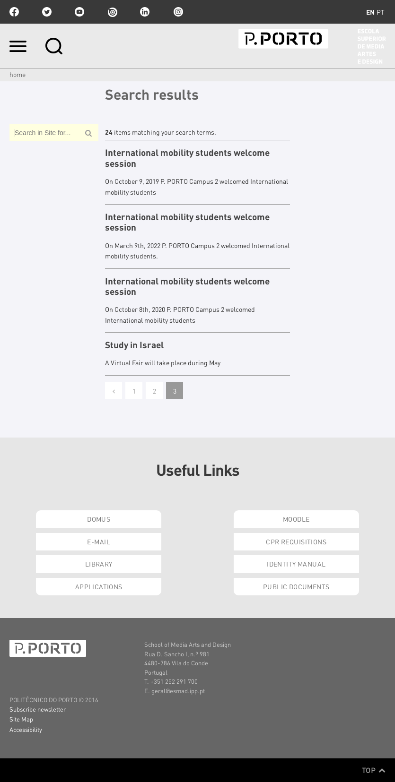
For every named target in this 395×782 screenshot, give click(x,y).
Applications (99, 586)
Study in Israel (134, 345)
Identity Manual (296, 563)
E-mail (98, 541)
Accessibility (25, 729)
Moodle (296, 519)
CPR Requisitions (296, 541)
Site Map (21, 719)
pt (381, 12)
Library (99, 563)
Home (17, 74)
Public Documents (296, 586)
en (370, 12)
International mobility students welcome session (187, 158)
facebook (14, 12)
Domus (98, 519)
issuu (112, 12)
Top (374, 770)
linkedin (144, 12)
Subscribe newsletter (37, 709)
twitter (47, 12)
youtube (79, 12)
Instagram (177, 12)
